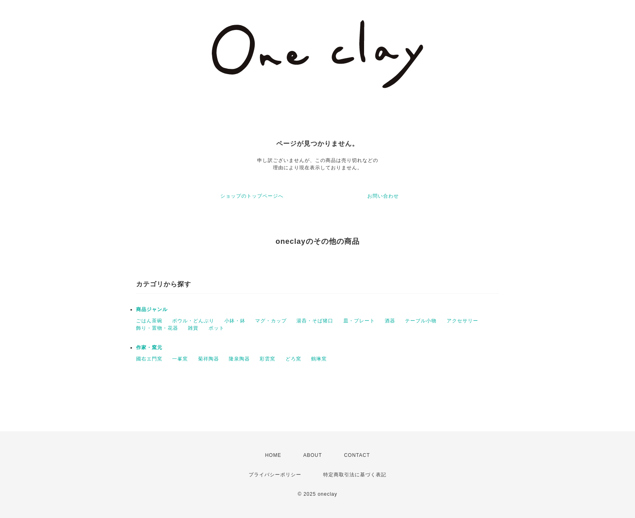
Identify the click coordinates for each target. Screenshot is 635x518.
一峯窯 (180, 359)
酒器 (390, 321)
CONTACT (357, 455)
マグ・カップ (271, 321)
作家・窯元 (149, 347)
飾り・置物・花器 (157, 328)
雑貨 (193, 328)
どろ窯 (293, 359)
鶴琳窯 (319, 359)
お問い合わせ (383, 196)
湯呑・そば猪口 (314, 321)
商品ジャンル (152, 309)
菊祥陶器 (208, 359)
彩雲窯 (267, 359)
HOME (273, 455)
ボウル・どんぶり (193, 321)
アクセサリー (462, 321)
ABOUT (312, 455)
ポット (216, 328)
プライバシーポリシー (275, 474)
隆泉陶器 (239, 359)
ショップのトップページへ (251, 196)
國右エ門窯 (149, 359)
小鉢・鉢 (234, 321)
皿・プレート (359, 321)
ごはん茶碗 (149, 321)
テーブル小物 (421, 321)
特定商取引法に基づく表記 (354, 474)
